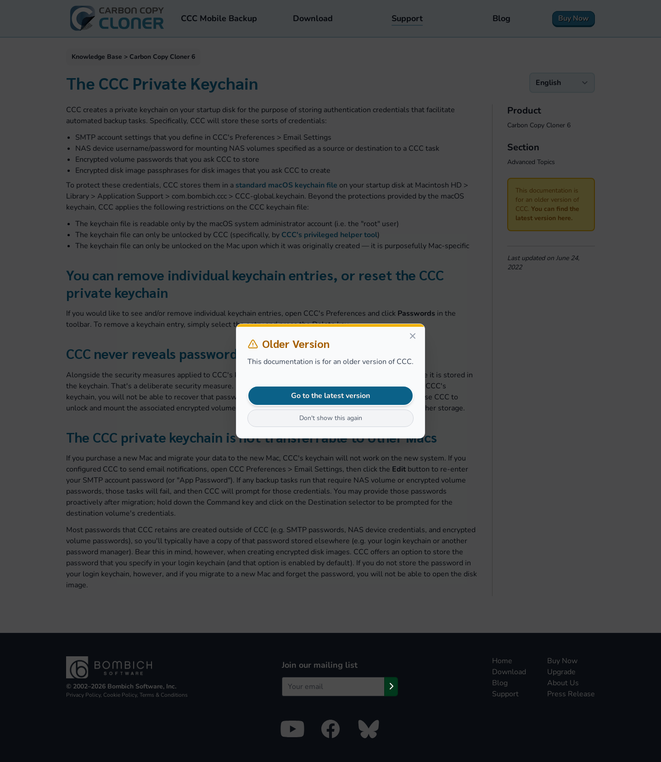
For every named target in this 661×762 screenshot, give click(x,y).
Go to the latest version (330, 396)
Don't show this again (330, 418)
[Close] (412, 336)
